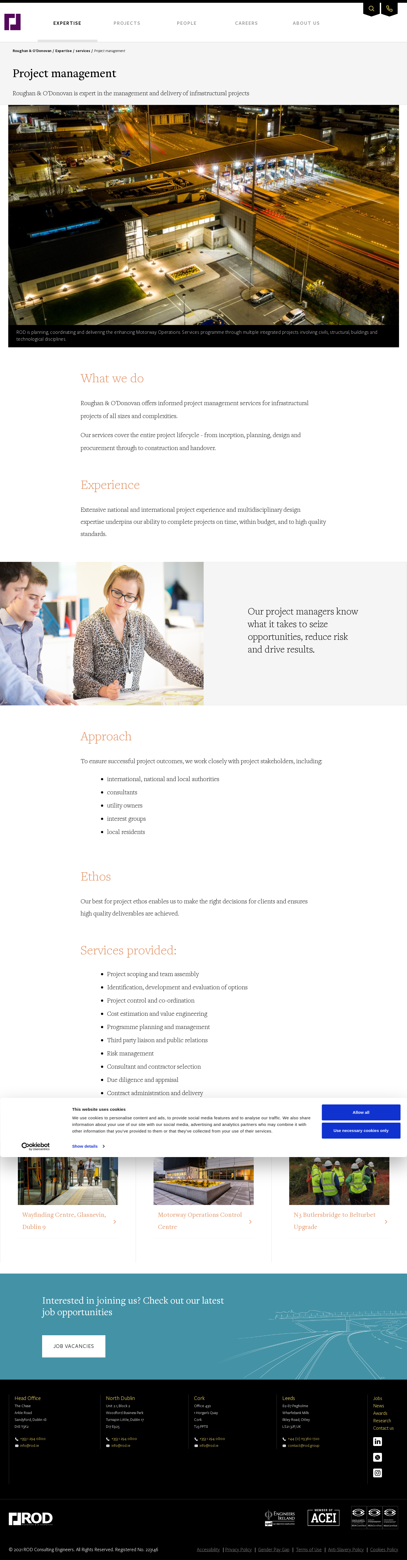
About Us (306, 23)
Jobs (377, 1398)
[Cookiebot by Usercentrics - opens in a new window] (36, 1549)
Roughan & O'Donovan (32, 50)
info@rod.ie (29, 1445)
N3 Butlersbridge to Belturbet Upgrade (335, 1221)
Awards (380, 1413)
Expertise (67, 23)
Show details (85, 1549)
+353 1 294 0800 (33, 1438)
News (378, 1405)
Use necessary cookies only (361, 1533)
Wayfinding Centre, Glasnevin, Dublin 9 (64, 1221)
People (187, 23)
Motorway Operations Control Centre (200, 1221)
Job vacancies (73, 1345)
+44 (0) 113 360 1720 (303, 1438)
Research (382, 1420)
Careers (246, 23)
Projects (127, 23)
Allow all (361, 1515)
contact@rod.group (303, 1445)
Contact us (383, 1428)
